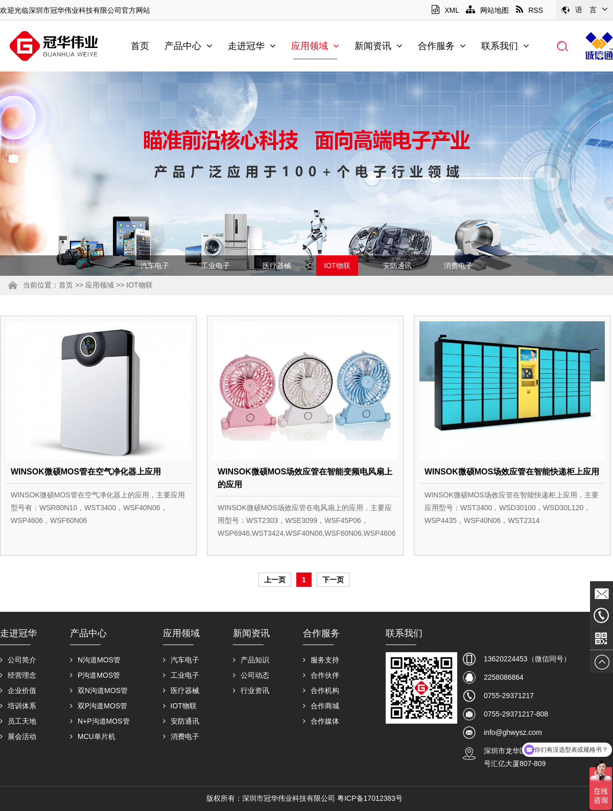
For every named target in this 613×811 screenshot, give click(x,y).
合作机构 (321, 690)
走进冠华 (252, 46)
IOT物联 (337, 265)
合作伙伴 (321, 675)
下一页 (333, 580)
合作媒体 (321, 721)
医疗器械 (277, 265)
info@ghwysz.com (513, 732)
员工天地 (18, 721)
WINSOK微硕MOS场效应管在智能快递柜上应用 (512, 471)
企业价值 (18, 690)
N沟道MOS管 (95, 660)
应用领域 (315, 46)
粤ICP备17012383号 (370, 798)
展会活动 (18, 736)
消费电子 (458, 265)
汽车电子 (154, 265)
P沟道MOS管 (95, 675)
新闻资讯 (379, 46)
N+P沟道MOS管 (100, 721)
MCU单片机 (92, 736)
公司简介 (18, 660)
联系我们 (505, 46)
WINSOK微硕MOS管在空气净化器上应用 (86, 471)
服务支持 (321, 660)
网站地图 (487, 10)
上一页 (275, 580)
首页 (140, 46)
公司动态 (251, 675)
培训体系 (18, 706)
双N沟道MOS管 (99, 690)
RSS (529, 10)
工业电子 (215, 265)
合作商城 (321, 706)
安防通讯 (397, 265)
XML (445, 10)
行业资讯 (251, 690)
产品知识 (251, 660)
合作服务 (442, 46)
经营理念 (18, 675)
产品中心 (188, 46)
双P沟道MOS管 (98, 706)
